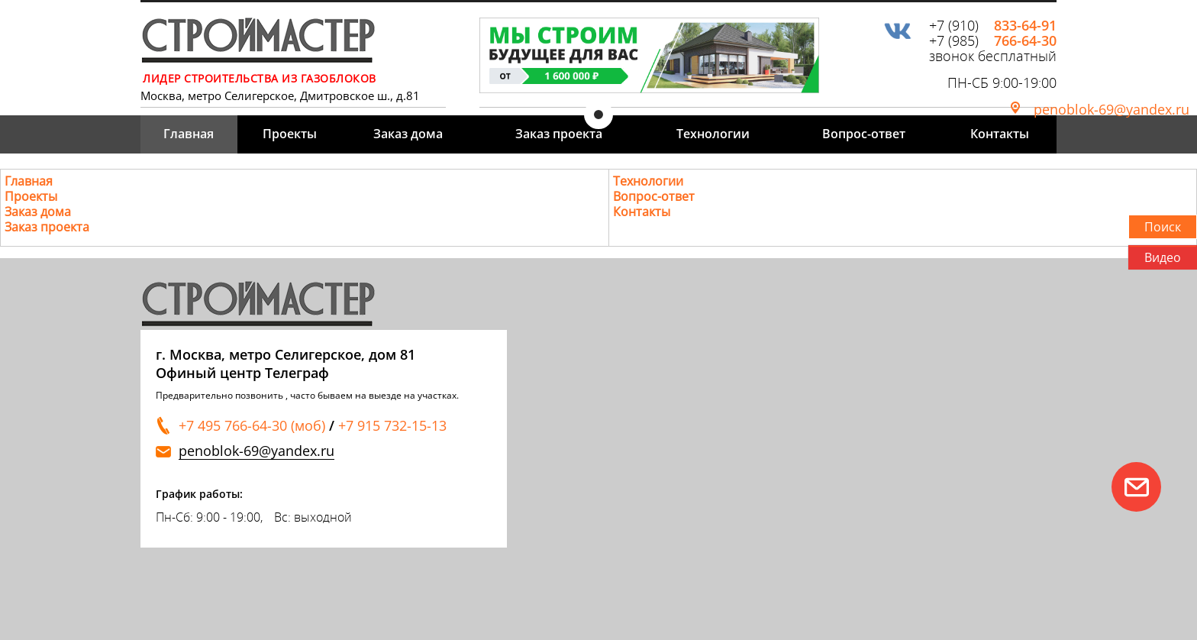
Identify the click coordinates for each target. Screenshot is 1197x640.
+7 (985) (993, 40)
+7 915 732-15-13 (392, 425)
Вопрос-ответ (863, 133)
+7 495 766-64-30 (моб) (252, 425)
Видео (1162, 257)
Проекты (290, 133)
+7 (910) (993, 25)
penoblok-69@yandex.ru (1111, 109)
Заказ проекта (558, 133)
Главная (188, 133)
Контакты (999, 133)
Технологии (713, 133)
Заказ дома (408, 133)
